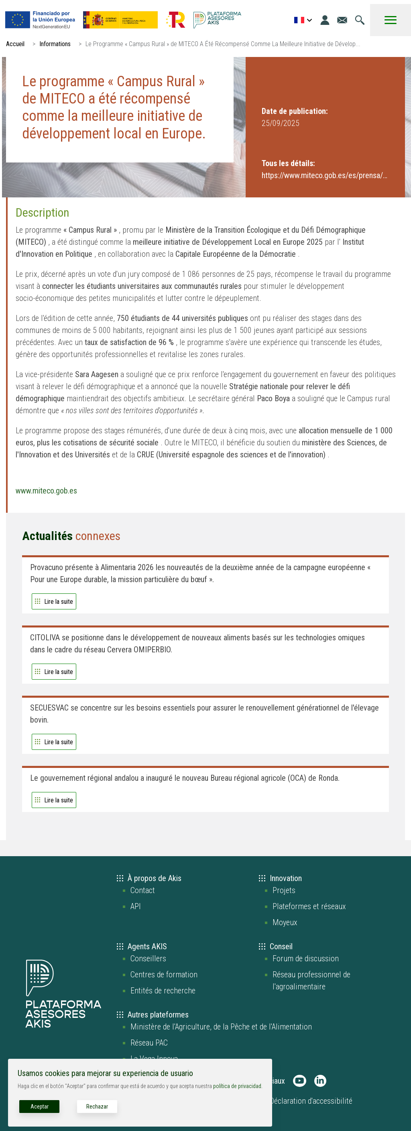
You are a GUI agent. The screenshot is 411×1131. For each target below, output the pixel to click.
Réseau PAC (149, 1043)
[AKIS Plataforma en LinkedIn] (320, 1081)
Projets (284, 890)
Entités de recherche (162, 990)
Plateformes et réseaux (309, 906)
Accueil (15, 44)
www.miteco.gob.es (46, 490)
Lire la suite (58, 601)
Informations (55, 44)
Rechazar (97, 1106)
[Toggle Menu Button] (390, 20)
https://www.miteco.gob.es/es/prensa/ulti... (325, 175)
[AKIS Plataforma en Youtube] (299, 1081)
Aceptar (40, 1106)
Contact (142, 890)
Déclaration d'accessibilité (311, 1101)
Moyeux (285, 922)
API (135, 906)
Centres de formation (163, 974)
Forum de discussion (306, 958)
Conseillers (148, 958)
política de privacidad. (237, 1086)
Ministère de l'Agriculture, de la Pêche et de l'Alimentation (221, 1027)
